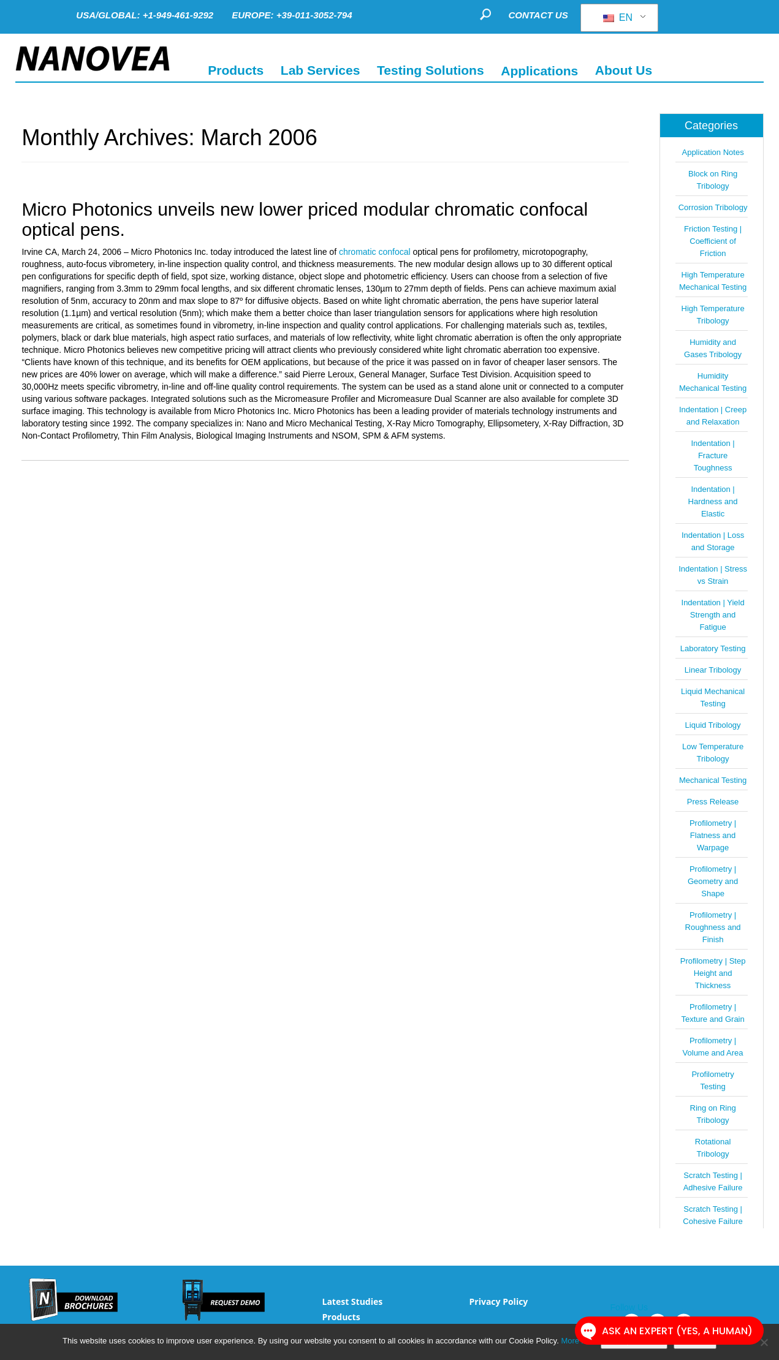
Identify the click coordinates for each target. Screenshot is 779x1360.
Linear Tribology (713, 669)
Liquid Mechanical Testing (713, 697)
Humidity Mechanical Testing (713, 382)
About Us (623, 70)
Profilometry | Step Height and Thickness (713, 973)
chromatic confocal (375, 252)
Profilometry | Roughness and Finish (713, 927)
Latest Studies (352, 1301)
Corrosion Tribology (713, 207)
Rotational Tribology (713, 1147)
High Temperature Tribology (713, 314)
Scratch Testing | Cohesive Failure (713, 1215)
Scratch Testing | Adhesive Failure (713, 1181)
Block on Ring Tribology (712, 180)
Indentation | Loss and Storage (713, 541)
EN (618, 17)
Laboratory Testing (713, 648)
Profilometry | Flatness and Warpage (713, 835)
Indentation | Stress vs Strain (712, 575)
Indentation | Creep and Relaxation (713, 415)
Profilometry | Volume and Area (713, 1046)
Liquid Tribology (713, 725)
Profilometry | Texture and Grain (712, 1013)
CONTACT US (538, 15)
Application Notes (712, 152)
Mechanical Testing (713, 780)
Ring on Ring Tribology (713, 1114)
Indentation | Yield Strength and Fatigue (713, 615)
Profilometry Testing (712, 1080)
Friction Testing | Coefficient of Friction (713, 241)
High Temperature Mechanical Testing (713, 281)
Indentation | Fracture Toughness (712, 455)
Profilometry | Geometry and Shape (713, 881)
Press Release (713, 801)
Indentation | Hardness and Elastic (713, 501)
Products (341, 1317)
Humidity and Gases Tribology (713, 348)
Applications (539, 70)
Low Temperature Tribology (712, 752)
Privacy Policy (498, 1301)
